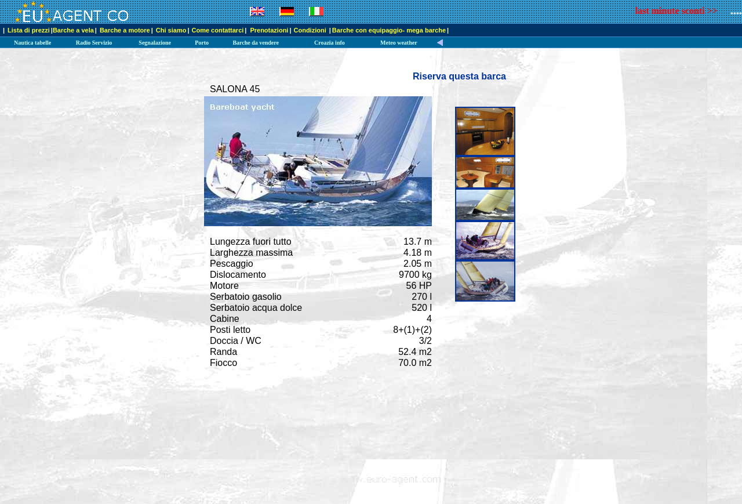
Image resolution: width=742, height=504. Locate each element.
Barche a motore (125, 30)
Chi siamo (171, 30)
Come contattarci (217, 30)
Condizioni (311, 30)
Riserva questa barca (459, 76)
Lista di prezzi (29, 30)
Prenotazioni (269, 30)
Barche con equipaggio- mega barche (389, 30)
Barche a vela (73, 30)
